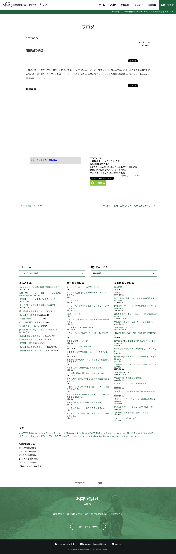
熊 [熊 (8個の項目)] (54, 433)
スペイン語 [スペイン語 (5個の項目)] (119, 436)
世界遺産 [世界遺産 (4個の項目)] (42, 433)
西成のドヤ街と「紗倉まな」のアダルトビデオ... (135, 407)
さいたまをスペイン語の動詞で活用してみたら (39, 287)
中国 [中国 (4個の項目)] (85, 433)
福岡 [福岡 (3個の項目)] (118, 433)
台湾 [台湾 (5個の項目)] (73, 433)
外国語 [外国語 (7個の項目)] (33, 436)
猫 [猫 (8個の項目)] (83, 433)
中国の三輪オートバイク (77, 341)
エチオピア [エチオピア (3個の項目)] (132, 436)
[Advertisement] (88, 122)
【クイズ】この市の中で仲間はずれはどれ (37, 305)
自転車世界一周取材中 (46, 160)
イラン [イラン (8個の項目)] (87, 436)
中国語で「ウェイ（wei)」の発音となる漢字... (133, 322)
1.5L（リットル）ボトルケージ (127, 418)
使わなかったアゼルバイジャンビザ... (83, 346)
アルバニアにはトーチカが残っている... (84, 287)
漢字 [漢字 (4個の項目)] (75, 436)
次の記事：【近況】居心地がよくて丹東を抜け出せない (127, 205)
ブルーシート (72, 301)
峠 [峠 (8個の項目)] (109, 433)
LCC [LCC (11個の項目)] (151, 433)
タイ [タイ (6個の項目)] (127, 436)
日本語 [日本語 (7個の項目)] (64, 436)
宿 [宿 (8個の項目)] (128, 433)
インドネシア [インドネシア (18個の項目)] (54, 436)
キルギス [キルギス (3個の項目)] (36, 433)
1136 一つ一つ (74, 314)
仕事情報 (152, 5)
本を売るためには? (27, 319)
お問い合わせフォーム (88, 526)
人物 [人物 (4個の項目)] (147, 433)
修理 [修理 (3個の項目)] (96, 436)
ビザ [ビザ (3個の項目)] (57, 433)
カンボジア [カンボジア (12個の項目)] (41, 436)
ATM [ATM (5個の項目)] (21, 433)
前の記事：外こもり (32, 205)
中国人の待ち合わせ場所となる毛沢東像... (85, 402)
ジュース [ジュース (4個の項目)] (27, 436)
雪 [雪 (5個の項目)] (111, 433)
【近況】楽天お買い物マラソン (32, 347)
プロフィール (120, 293)
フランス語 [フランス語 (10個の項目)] (28, 433)
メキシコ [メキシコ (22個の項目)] (135, 433)
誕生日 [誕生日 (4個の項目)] (61, 433)
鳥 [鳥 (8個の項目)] (124, 436)
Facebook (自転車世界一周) (94, 544)
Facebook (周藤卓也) (66, 544)
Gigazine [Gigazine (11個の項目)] (49, 433)
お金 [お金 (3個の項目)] (113, 436)
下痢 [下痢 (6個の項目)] (91, 433)
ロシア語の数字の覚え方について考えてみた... (86, 373)
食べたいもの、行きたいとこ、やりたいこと (38, 330)
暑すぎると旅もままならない (31, 311)
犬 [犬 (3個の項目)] (130, 433)
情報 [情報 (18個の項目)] (92, 436)
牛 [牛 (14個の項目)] (78, 436)
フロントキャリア (122, 372)
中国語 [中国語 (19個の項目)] (96, 433)
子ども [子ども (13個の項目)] (70, 436)
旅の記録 (125, 5)
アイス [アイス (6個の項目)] (143, 433)
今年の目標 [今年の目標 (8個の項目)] (106, 436)
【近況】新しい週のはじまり (31, 336)
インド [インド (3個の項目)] (114, 433)
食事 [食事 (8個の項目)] (100, 436)
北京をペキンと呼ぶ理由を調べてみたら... (132, 413)
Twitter (118, 544)
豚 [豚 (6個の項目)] (64, 433)
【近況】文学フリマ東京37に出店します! (37, 299)
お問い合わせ (167, 5)
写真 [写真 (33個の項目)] (68, 432)
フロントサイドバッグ (123, 327)
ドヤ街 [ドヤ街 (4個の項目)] (82, 436)
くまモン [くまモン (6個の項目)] (78, 433)
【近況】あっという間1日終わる (33, 351)
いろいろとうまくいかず (29, 339)
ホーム (102, 5)
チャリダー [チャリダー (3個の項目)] (123, 433)
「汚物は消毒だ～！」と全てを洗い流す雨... (86, 408)
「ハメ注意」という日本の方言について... (85, 327)
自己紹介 (138, 5)
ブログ (113, 5)
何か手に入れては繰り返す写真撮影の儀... (85, 368)
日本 (148, 42)
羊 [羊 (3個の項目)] (46, 436)
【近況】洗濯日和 (27, 343)
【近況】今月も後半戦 (28, 315)
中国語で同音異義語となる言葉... (128, 378)
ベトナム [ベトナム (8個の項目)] (103, 433)
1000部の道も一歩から (29, 326)
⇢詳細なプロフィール (130, 175)
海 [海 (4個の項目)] (88, 433)
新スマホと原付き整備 (28, 322)
